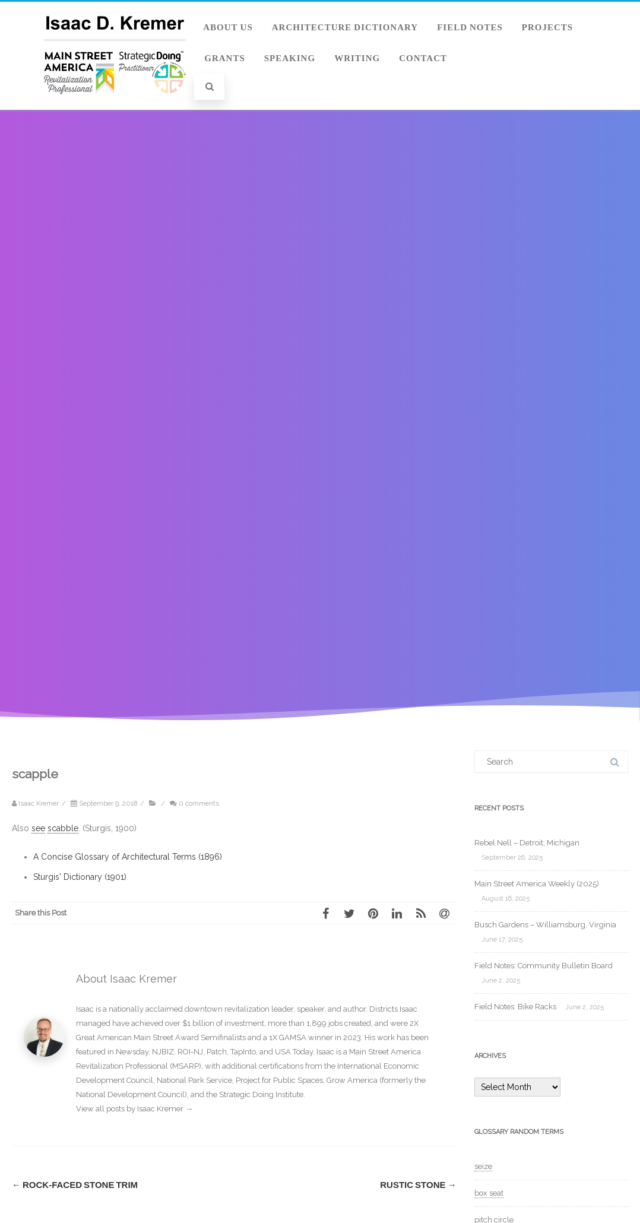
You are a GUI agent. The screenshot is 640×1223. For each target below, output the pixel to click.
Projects (547, 27)
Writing (357, 58)
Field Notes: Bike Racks (515, 1006)
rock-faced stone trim (75, 1185)
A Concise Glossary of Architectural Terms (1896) (127, 856)
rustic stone (418, 1185)
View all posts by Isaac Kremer (134, 1108)
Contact (423, 58)
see (38, 828)
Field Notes (470, 27)
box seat (488, 1193)
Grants (224, 58)
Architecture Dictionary (345, 27)
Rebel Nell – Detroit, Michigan (526, 842)
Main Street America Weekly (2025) (536, 883)
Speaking (289, 58)
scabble (62, 828)
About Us (228, 27)
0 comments (199, 803)
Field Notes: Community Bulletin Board (543, 965)
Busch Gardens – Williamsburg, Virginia (545, 924)
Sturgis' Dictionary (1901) (79, 877)
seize (483, 1166)
